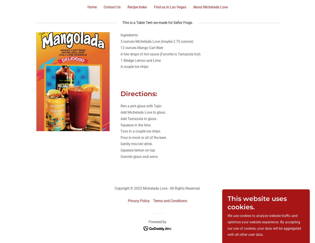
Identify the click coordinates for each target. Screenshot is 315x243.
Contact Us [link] (112, 7)
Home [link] (92, 7)
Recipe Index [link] (137, 7)
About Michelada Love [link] (210, 7)
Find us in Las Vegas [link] (170, 7)
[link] (157, 228)
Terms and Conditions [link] (170, 201)
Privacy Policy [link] (139, 201)
